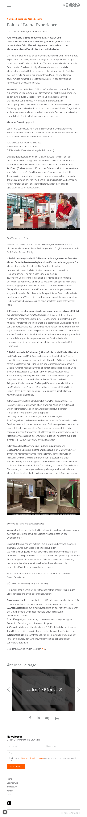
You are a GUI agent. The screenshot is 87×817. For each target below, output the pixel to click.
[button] (78, 690)
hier (43, 649)
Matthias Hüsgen (15, 19)
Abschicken (15, 767)
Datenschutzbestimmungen (32, 758)
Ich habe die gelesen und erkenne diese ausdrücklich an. (44, 759)
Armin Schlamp (35, 19)
